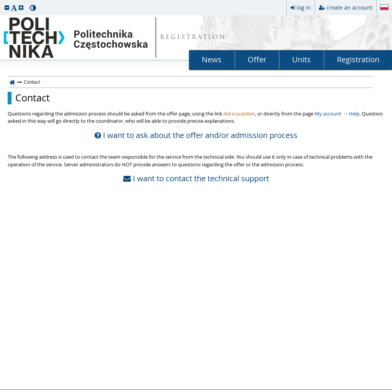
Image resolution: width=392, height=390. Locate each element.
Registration (358, 59)
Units (301, 59)
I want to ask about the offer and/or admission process (196, 135)
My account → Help (337, 113)
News (212, 59)
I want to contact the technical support (196, 179)
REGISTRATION (193, 38)
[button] (7, 7)
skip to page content (2, 2)
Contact (32, 98)
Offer (257, 59)
